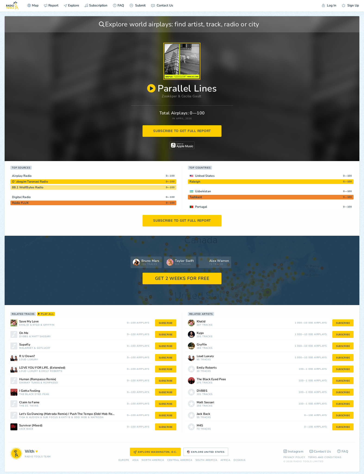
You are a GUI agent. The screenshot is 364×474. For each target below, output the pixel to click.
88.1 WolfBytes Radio (27, 187)
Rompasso (50, 383)
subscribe (166, 323)
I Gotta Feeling (29, 391)
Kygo (36, 325)
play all (46, 314)
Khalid (24, 325)
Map (32, 5)
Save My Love (29, 321)
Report (51, 5)
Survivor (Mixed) (30, 425)
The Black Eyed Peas (34, 394)
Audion (34, 417)
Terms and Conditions (324, 457)
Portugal (201, 207)
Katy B (65, 417)
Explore (71, 5)
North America (153, 460)
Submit (138, 5)
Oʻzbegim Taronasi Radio (30, 182)
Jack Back (26, 429)
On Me (23, 333)
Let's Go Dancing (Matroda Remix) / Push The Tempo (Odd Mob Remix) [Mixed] (73, 414)
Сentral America (179, 460)
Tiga (22, 417)
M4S (200, 425)
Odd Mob (80, 417)
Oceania (239, 460)
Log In (329, 5)
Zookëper (169, 96)
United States (205, 176)
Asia (135, 460)
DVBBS (23, 336)
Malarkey (26, 348)
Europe (123, 460)
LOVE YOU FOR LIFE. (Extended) (42, 368)
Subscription (96, 5)
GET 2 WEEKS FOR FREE (182, 278)
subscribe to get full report (182, 131)
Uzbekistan (203, 191)
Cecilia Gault (191, 96)
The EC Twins (28, 406)
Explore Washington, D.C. (155, 452)
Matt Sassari (41, 336)
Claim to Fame (29, 402)
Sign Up (350, 5)
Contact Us (162, 5)
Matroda (97, 417)
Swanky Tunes (29, 383)
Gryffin (49, 325)
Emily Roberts (51, 371)
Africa (225, 460)
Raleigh (195, 182)
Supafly (24, 344)
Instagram (293, 451)
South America (206, 460)
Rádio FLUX (20, 203)
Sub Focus (50, 417)
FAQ (118, 5)
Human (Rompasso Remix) (37, 379)
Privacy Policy (294, 457)
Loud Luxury (28, 359)
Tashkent (196, 197)
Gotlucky (43, 348)
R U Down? (27, 356)
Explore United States (205, 452)
